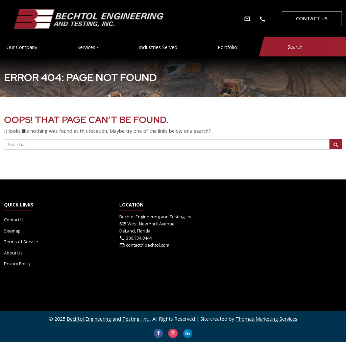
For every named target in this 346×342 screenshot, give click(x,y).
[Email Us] (247, 18)
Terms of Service (21, 242)
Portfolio (227, 47)
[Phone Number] (262, 19)
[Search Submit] (335, 144)
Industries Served (158, 47)
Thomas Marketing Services (266, 319)
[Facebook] (158, 333)
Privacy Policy (17, 264)
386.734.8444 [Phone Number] (139, 238)
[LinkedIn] (187, 333)
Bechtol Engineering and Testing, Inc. (108, 319)
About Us (13, 253)
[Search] (295, 47)
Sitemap (12, 231)
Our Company (21, 47)
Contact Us (311, 18)
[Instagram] (172, 333)
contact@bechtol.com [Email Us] (147, 245)
